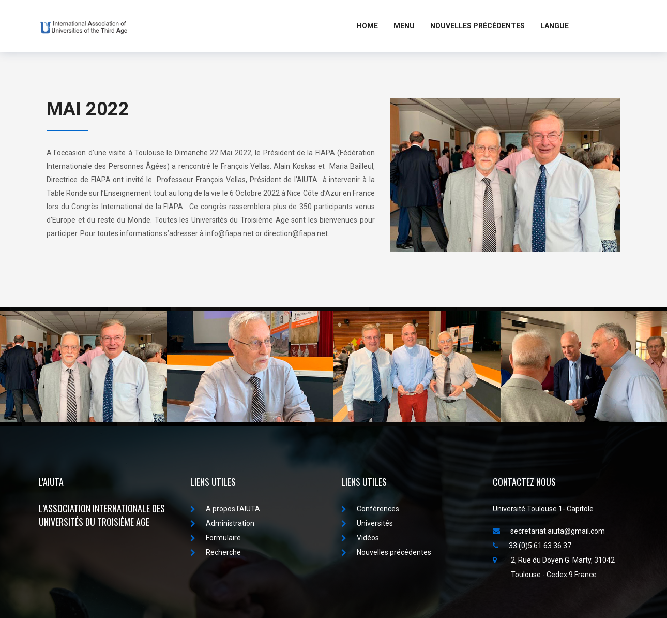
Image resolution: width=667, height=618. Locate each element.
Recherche (215, 552)
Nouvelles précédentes (386, 552)
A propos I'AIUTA (225, 509)
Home (367, 26)
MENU (404, 26)
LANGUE (554, 26)
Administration (222, 523)
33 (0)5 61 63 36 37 (532, 545)
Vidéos (360, 538)
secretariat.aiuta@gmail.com (549, 531)
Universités (367, 523)
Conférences (370, 509)
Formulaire (215, 538)
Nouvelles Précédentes (477, 26)
